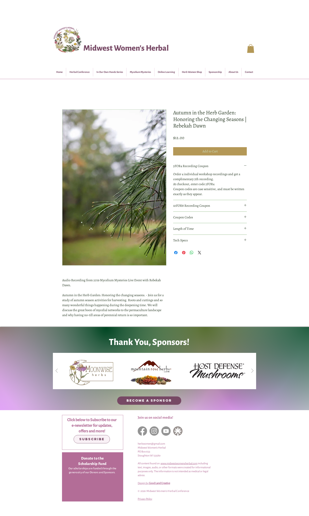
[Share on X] (199, 252)
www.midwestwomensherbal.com (179, 463)
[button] (250, 48)
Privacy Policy (145, 499)
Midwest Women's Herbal (126, 48)
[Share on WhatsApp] (191, 252)
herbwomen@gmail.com (151, 443)
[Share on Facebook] (175, 252)
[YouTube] (166, 431)
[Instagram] (154, 431)
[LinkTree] (177, 431)
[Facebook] (142, 431)
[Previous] (57, 371)
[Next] (252, 371)
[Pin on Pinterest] (183, 252)
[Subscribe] (92, 439)
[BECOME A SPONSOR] (149, 400)
